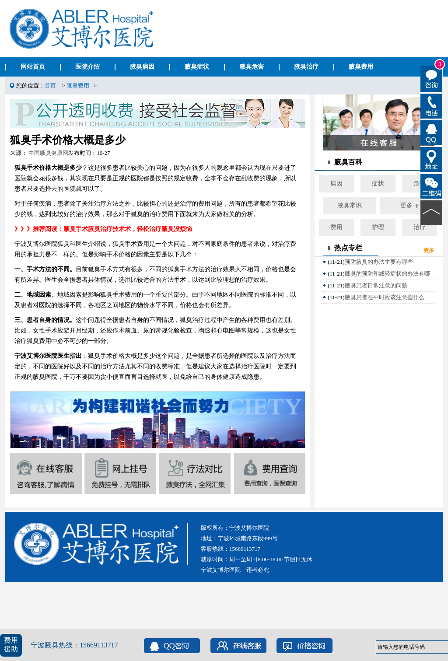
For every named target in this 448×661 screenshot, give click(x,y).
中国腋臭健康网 (48, 153)
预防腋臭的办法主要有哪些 (379, 262)
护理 (378, 227)
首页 (50, 85)
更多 (406, 205)
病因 (336, 183)
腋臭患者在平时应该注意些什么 (384, 297)
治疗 (419, 227)
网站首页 (33, 66)
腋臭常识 (349, 205)
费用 (336, 227)
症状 (378, 183)
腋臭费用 (77, 85)
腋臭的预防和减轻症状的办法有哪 (387, 273)
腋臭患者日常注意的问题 (376, 285)
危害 (419, 183)
